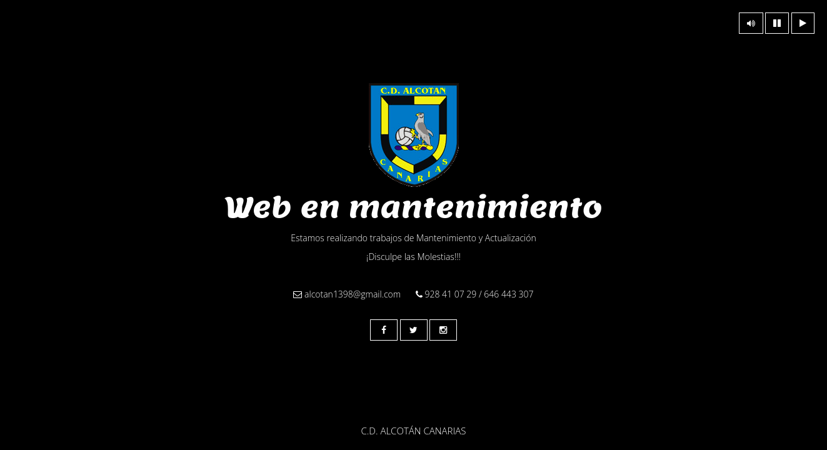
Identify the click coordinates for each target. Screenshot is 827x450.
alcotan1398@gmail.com (347, 294)
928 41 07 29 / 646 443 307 (475, 294)
